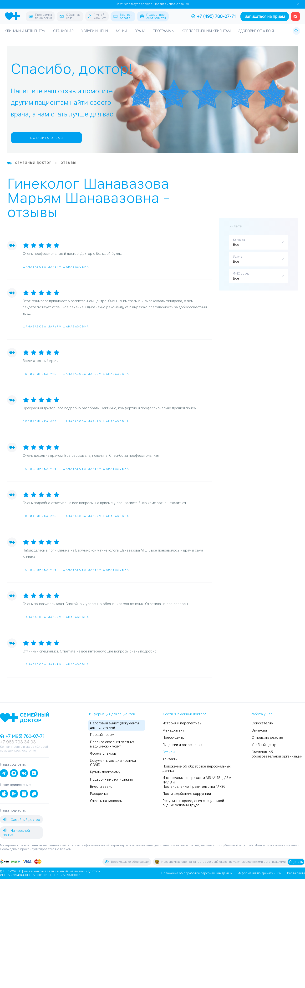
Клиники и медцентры (25, 31)
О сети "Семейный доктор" (184, 714)
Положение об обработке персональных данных (196, 873)
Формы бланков (103, 753)
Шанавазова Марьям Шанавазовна (56, 266)
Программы (163, 31)
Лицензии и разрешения (182, 745)
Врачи (140, 31)
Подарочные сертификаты (111, 779)
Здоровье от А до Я (256, 31)
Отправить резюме (267, 737)
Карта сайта (296, 873)
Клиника (239, 239)
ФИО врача (241, 273)
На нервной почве (16, 832)
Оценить (296, 862)
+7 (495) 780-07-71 (213, 16)
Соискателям (262, 723)
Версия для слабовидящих (126, 861)
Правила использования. (171, 4)
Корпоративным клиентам (206, 31)
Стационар (63, 31)
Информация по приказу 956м (259, 873)
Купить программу (105, 772)
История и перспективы (182, 723)
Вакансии (259, 730)
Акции (121, 31)
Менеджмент (173, 730)
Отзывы (169, 752)
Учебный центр (264, 745)
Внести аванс (101, 786)
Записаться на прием (264, 16)
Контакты (170, 759)
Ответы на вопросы (106, 801)
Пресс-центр (173, 737)
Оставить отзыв (46, 138)
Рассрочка (99, 794)
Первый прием (102, 735)
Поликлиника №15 (40, 374)
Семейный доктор (21, 819)
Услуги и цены (94, 31)
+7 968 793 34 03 (18, 741)
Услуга (238, 256)
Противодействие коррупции (187, 794)
